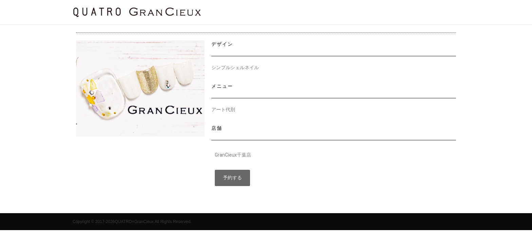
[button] (232, 178)
